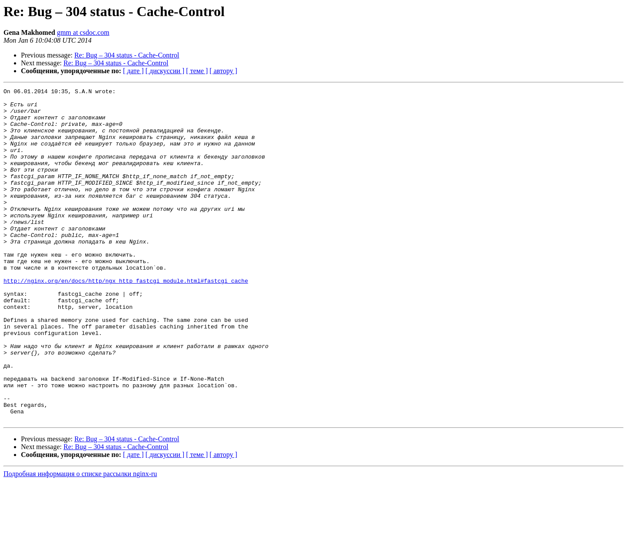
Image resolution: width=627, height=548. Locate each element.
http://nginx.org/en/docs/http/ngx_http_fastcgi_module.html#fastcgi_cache (125, 320)
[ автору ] (223, 70)
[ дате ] (133, 70)
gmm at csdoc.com (83, 32)
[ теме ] (197, 70)
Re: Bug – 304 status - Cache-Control (126, 55)
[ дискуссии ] (164, 70)
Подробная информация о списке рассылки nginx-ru (80, 540)
